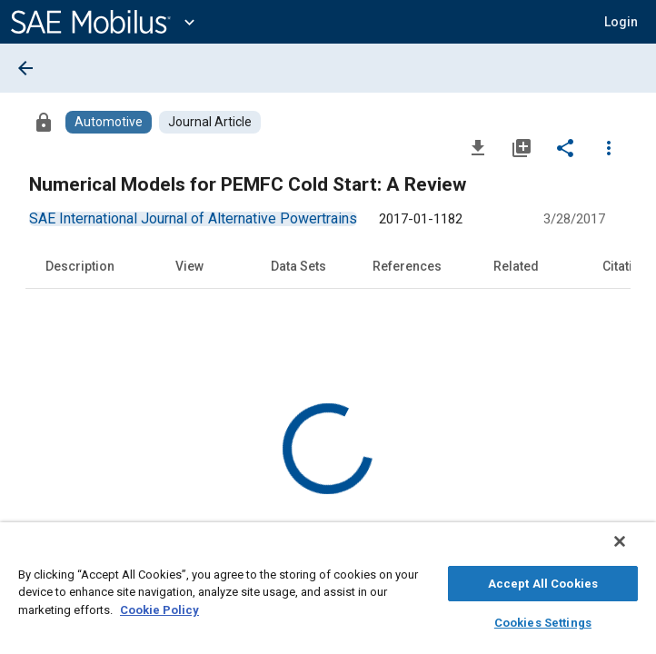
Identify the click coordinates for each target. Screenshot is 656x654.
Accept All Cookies (543, 581)
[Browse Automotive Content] (108, 122)
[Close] (632, 550)
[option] (193, 218)
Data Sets (298, 266)
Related (516, 266)
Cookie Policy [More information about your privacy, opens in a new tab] (159, 607)
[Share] (565, 147)
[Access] (43, 122)
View (189, 266)
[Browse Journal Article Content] (210, 122)
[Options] (609, 147)
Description (79, 266)
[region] (328, 592)
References (407, 266)
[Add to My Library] (521, 147)
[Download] (478, 147)
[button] (621, 21)
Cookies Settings (542, 620)
